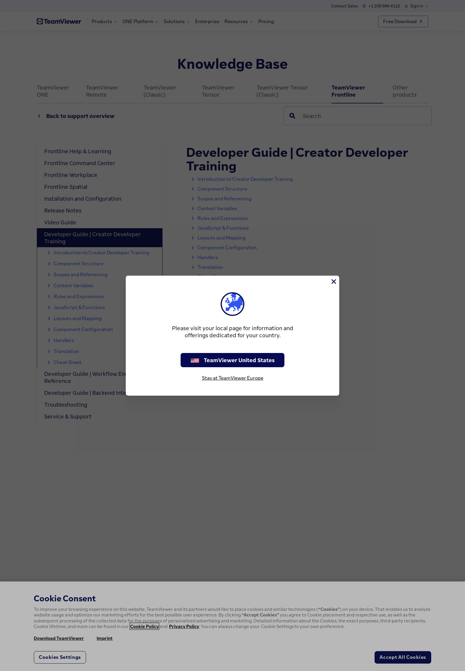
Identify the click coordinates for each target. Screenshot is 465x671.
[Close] (333, 281)
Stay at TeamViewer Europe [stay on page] (232, 378)
